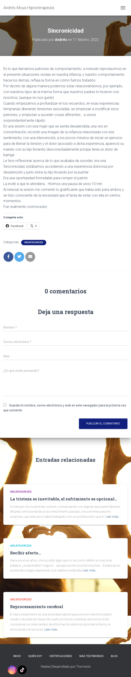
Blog (114, 656)
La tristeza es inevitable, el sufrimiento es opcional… (63, 499)
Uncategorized (33, 242)
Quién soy (35, 656)
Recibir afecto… (25, 553)
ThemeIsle (83, 666)
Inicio (17, 656)
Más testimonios (91, 656)
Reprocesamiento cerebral (36, 606)
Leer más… (113, 516)
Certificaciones (60, 656)
